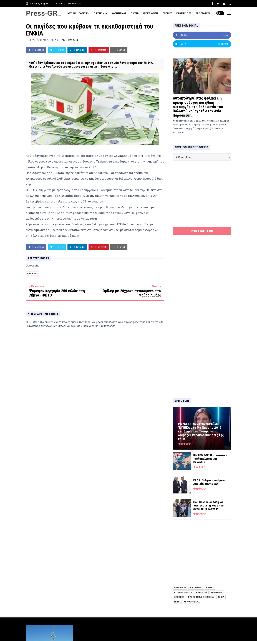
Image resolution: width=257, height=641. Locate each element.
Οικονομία (72, 40)
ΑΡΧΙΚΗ (71, 13)
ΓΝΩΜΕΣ (167, 13)
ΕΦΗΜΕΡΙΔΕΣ (183, 13)
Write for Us (74, 3)
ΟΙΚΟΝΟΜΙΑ (100, 13)
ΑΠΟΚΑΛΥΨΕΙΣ (150, 13)
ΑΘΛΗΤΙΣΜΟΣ (118, 13)
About (58, 3)
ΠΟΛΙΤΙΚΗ (84, 13)
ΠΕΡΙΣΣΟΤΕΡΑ (202, 13)
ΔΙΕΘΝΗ (135, 13)
